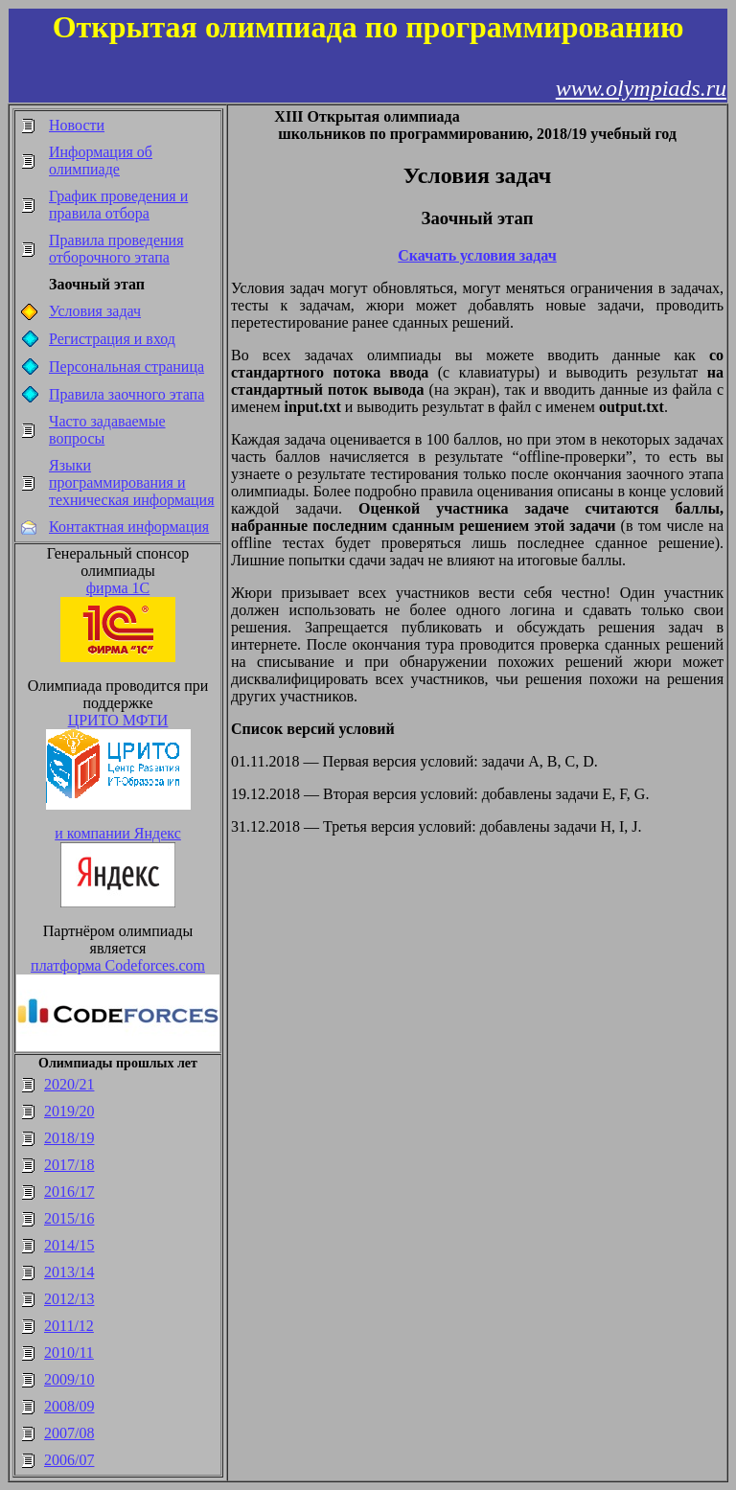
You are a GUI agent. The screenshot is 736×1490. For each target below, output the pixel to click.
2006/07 (69, 1460)
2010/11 (69, 1352)
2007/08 (69, 1433)
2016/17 (69, 1191)
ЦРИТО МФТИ (118, 720)
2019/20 (69, 1111)
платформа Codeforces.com (118, 965)
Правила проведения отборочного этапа (116, 248)
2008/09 (69, 1406)
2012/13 (69, 1299)
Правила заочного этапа (126, 394)
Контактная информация (129, 526)
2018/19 (69, 1138)
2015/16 (69, 1218)
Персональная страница (126, 366)
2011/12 (69, 1326)
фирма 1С (118, 588)
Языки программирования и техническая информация (132, 482)
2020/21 (69, 1084)
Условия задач (95, 311)
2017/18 (69, 1165)
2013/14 (69, 1272)
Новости (76, 125)
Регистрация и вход (112, 339)
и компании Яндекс (118, 833)
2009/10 (69, 1379)
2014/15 (69, 1245)
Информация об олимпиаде (100, 160)
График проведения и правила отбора (118, 204)
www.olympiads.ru (641, 88)
